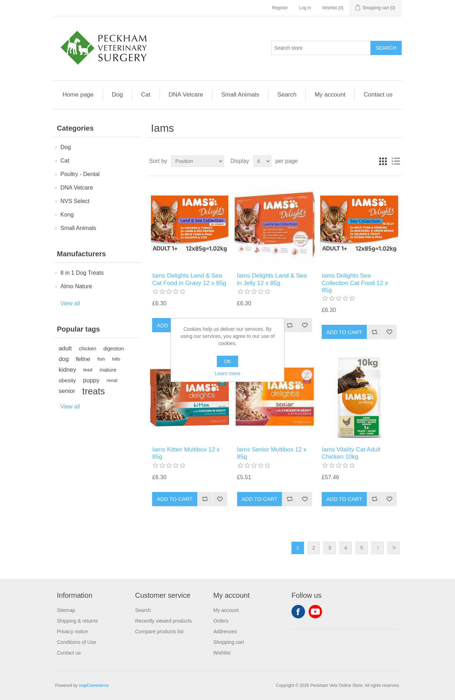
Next (377, 548)
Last (393, 548)
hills (116, 359)
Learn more (227, 373)
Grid (383, 161)
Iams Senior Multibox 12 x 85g (272, 453)
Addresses (225, 631)
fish (101, 359)
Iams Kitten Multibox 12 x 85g (186, 453)
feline (83, 359)
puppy (91, 380)
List (395, 161)
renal (112, 380)
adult (65, 348)
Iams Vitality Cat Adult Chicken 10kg (351, 453)
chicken (87, 348)
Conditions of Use (76, 642)
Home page (78, 94)
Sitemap (66, 610)
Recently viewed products (163, 621)
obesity (67, 380)
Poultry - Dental (80, 174)
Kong (67, 215)
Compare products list (159, 631)
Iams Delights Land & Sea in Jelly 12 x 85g (272, 279)
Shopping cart (228, 642)
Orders (221, 621)
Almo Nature (76, 286)
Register (280, 7)
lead (87, 369)
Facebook (298, 611)
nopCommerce (94, 685)
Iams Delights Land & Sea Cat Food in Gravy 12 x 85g (189, 279)
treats (93, 391)
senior (67, 391)
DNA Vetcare (185, 94)
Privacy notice (72, 631)
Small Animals (240, 94)
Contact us (378, 94)
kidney (67, 369)
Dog (117, 94)
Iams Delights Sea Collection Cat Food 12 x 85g (355, 283)
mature (108, 370)
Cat (145, 94)
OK (227, 361)
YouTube (315, 611)
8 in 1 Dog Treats (82, 273)
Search (286, 94)
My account (330, 94)
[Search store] (321, 48)
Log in (305, 7)
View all (70, 303)
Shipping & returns (77, 621)
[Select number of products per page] (262, 161)
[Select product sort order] (197, 161)
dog (64, 359)
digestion (113, 348)
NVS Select (75, 201)
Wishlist (221, 653)
